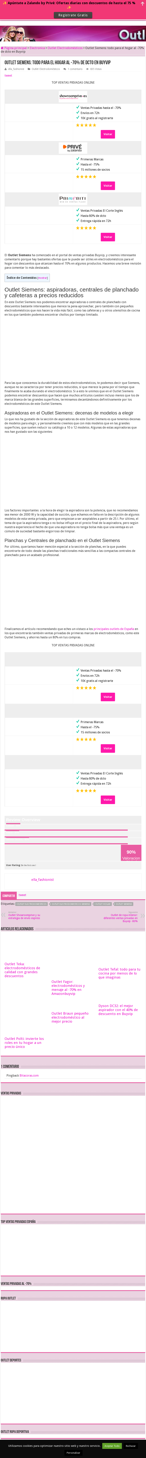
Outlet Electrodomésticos (65, 48)
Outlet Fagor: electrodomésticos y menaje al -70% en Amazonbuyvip (68, 988)
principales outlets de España (114, 629)
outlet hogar (102, 904)
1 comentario (75, 69)
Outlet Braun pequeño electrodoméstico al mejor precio (70, 1017)
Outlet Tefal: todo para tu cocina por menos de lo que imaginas (119, 973)
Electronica (37, 48)
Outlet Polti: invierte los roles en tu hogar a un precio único (24, 1043)
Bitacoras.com (29, 1075)
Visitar (108, 134)
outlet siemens (124, 904)
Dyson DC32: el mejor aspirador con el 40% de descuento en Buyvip (118, 1010)
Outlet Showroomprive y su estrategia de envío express (27, 915)
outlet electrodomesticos (31, 904)
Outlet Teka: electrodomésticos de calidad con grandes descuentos (22, 970)
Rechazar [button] (131, 1446)
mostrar (42, 277)
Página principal (14, 48)
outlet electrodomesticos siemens (71, 904)
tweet (8, 75)
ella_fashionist (16, 69)
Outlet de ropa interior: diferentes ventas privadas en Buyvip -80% (118, 917)
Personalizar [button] (73, 1452)
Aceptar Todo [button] (112, 1446)
